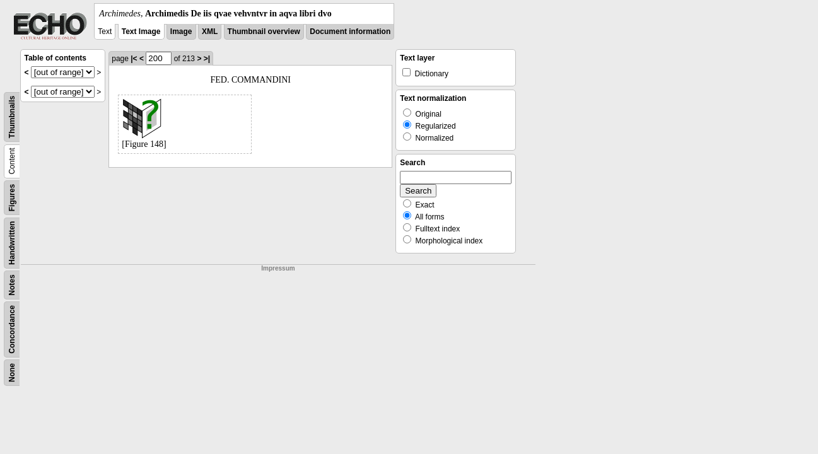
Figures (12, 197)
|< (134, 58)
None (12, 372)
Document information (350, 31)
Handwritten (12, 243)
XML (210, 31)
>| (207, 58)
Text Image (141, 31)
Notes (12, 284)
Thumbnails (12, 117)
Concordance (12, 329)
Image (181, 31)
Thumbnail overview (264, 31)
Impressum (278, 268)
